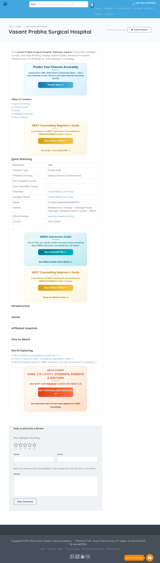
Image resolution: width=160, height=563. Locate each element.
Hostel (17, 110)
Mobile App (123, 8)
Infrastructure (21, 107)
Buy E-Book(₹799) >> (56, 252)
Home (98, 8)
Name (16, 454)
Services (138, 8)
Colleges (18, 26)
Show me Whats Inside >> (55, 297)
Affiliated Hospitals (23, 113)
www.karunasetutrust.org (61, 216)
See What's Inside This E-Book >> (55, 262)
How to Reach (21, 117)
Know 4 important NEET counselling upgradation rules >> (43, 358)
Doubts (98, 14)
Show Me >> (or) (49, 150)
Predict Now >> (56, 85)
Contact (109, 14)
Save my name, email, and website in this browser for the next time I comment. (55, 468)
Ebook (148, 8)
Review (17, 474)
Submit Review (139, 30)
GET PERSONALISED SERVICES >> (55, 392)
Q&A (60, 548)
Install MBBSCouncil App (61, 191)
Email (60, 454)
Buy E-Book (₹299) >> (55, 141)
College (108, 8)
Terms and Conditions (93, 548)
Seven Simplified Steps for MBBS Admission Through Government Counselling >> (55, 362)
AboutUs (51, 548)
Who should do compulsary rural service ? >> (36, 355)
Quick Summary (21, 103)
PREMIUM (51, 384)
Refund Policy (113, 548)
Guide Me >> (64, 150)
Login (42, 548)
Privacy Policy (72, 548)
